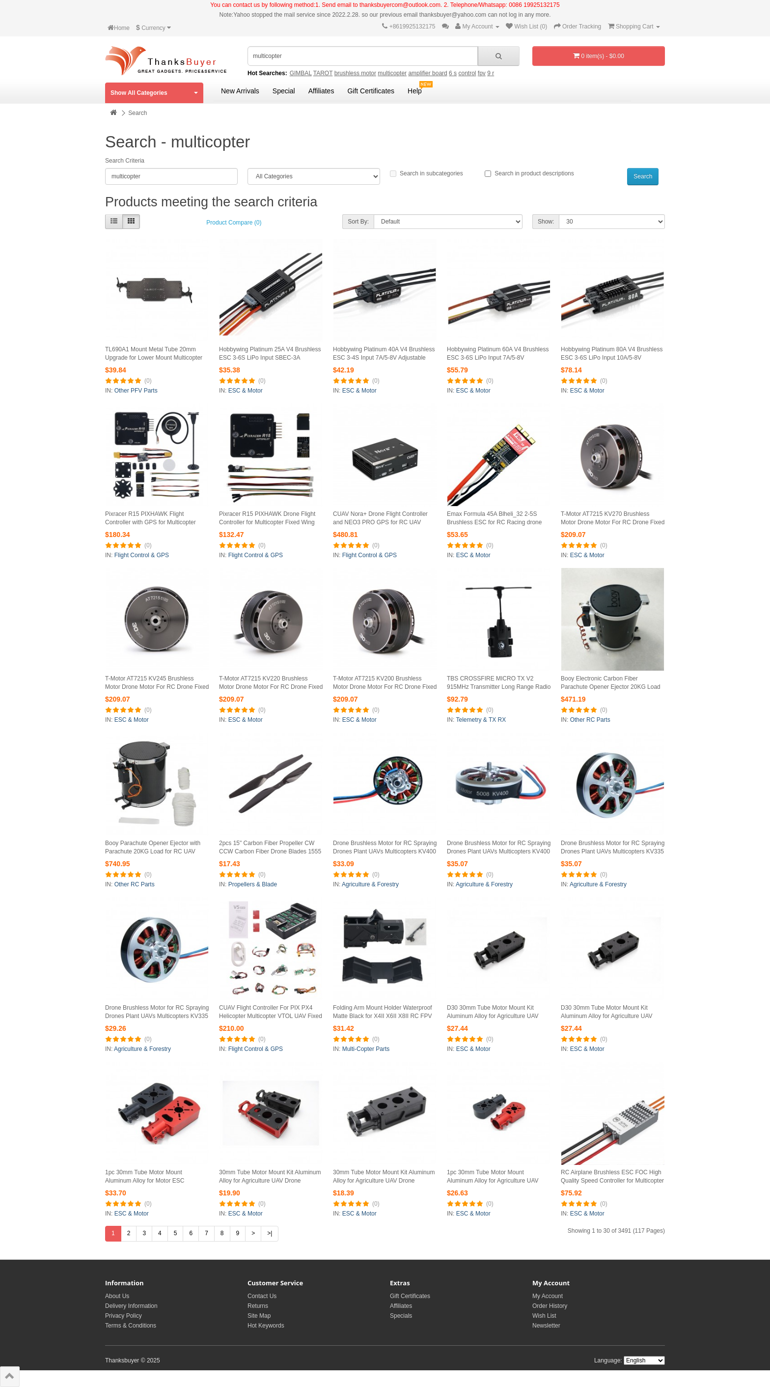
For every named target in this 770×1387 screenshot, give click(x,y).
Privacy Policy (123, 1315)
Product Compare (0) (233, 222)
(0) (148, 380)
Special (284, 91)
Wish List (544, 1315)
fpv (482, 73)
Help (415, 91)
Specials (401, 1315)
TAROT (323, 73)
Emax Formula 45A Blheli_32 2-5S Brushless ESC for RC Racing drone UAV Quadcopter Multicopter (494, 522)
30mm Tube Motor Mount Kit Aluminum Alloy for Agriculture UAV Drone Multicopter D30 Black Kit (384, 1180)
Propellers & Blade (252, 884)
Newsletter (546, 1325)
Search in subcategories (426, 173)
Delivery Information (131, 1305)
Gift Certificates (370, 91)
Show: (546, 221)
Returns (258, 1305)
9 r (490, 73)
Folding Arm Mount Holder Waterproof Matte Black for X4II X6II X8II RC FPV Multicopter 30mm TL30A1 (382, 1016)
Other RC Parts (590, 719)
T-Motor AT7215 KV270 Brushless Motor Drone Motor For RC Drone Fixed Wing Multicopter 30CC (612, 522)
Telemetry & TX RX (481, 719)
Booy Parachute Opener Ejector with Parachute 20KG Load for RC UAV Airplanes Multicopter (152, 851)
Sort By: (358, 221)
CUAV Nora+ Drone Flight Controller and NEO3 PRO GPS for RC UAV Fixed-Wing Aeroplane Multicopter (380, 522)
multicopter (392, 73)
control (467, 73)
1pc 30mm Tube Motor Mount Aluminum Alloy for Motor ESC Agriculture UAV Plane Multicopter (149, 1180)
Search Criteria (124, 160)
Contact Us (262, 1296)
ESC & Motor (245, 390)
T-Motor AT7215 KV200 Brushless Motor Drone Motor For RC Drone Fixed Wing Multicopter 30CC (385, 687)
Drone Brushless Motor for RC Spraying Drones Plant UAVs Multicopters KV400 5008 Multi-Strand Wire (385, 851)
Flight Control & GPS (141, 555)
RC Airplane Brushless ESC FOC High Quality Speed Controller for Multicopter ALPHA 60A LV (612, 1180)
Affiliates (321, 91)
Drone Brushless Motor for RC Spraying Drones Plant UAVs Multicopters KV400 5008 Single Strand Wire (498, 851)
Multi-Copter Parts (366, 1049)
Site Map (259, 1315)
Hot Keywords (266, 1325)
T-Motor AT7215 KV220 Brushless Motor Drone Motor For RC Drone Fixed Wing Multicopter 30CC (271, 687)
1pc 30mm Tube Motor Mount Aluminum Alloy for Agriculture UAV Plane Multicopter (493, 1180)
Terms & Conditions (130, 1325)
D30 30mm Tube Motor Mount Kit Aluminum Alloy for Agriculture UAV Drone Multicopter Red (493, 1016)
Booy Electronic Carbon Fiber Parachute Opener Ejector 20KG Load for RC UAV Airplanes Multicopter (610, 687)
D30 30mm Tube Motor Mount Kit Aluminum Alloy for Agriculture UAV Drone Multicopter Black (607, 1016)
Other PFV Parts (136, 390)
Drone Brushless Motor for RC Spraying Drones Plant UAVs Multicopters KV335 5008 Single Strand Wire (157, 1016)
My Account (547, 1296)
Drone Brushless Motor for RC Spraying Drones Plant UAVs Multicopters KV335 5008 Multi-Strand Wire (612, 851)
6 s (453, 73)
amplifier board (427, 73)
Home (119, 28)
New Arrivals (240, 91)
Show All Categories (154, 92)
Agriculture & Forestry (370, 884)
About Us (117, 1296)
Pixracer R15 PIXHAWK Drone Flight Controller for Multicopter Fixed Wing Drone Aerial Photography (267, 522)
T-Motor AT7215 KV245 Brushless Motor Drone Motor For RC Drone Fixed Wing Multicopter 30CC (157, 687)
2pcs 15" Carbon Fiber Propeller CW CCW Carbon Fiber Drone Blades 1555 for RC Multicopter (270, 851)
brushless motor (355, 73)
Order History (549, 1305)
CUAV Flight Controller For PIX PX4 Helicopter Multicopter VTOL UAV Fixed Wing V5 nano (270, 1016)
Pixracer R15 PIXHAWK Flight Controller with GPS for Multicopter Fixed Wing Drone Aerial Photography (154, 522)
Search (137, 113)
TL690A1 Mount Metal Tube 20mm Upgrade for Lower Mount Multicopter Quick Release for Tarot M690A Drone (154, 357)
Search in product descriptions (529, 173)
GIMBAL (301, 73)
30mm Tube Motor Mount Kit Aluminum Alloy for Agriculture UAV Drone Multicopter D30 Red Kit (270, 1180)
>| (269, 1233)
